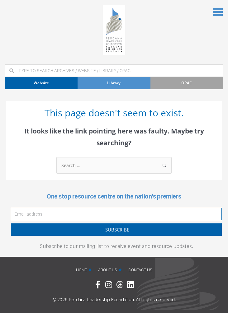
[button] (218, 11)
